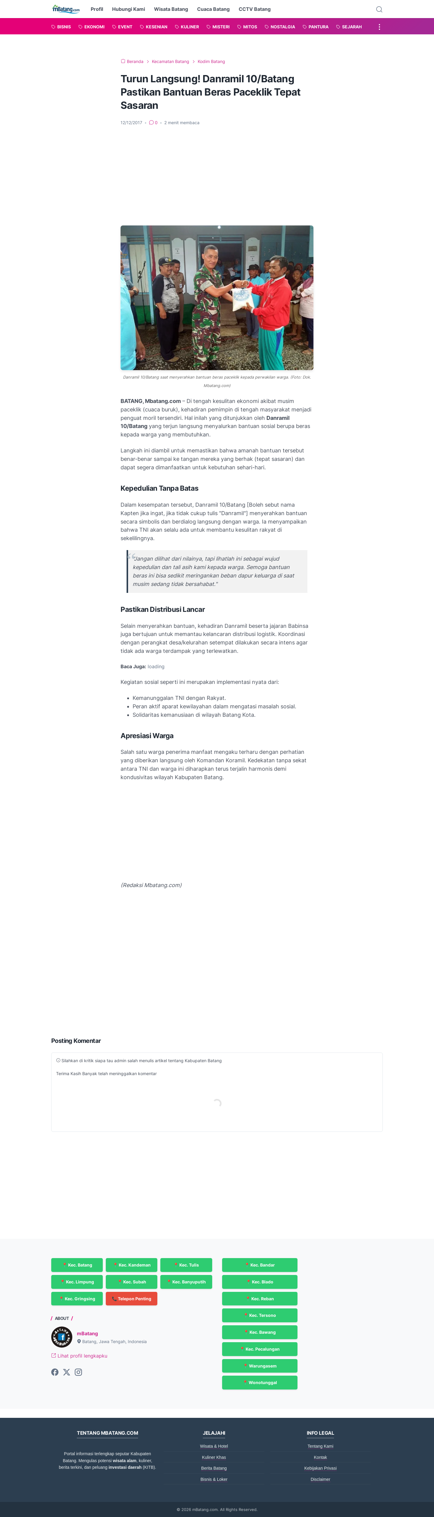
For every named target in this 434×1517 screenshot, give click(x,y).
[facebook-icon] (54, 1373)
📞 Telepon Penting (131, 1298)
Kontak (320, 1457)
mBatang (87, 1333)
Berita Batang (214, 1468)
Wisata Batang (171, 9)
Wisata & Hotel (214, 1446)
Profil (97, 9)
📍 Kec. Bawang (260, 1332)
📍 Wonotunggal (260, 1382)
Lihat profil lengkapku (79, 1356)
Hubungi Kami (128, 9)
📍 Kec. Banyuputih (186, 1281)
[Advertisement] (217, 176)
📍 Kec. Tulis (186, 1264)
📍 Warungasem (260, 1365)
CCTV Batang (255, 9)
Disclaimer (320, 1479)
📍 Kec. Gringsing (77, 1298)
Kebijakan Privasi (320, 1468)
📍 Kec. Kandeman (132, 1264)
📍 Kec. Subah (131, 1281)
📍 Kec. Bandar (259, 1264)
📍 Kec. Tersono (259, 1315)
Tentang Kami (321, 1446)
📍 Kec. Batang (77, 1264)
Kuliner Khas (214, 1457)
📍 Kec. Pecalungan (260, 1349)
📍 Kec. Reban (259, 1298)
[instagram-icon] (78, 1373)
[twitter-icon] (66, 1373)
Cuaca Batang (213, 9)
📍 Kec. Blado (259, 1281)
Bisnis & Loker (213, 1479)
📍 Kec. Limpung (77, 1281)
